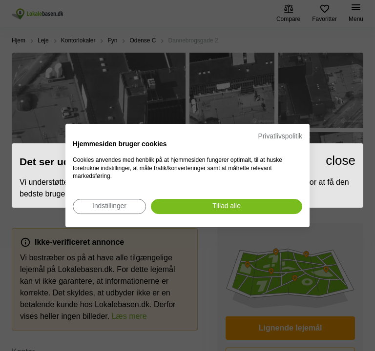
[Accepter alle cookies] (226, 206)
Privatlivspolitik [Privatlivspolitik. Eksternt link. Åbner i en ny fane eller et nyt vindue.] (280, 136)
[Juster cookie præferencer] (109, 206)
